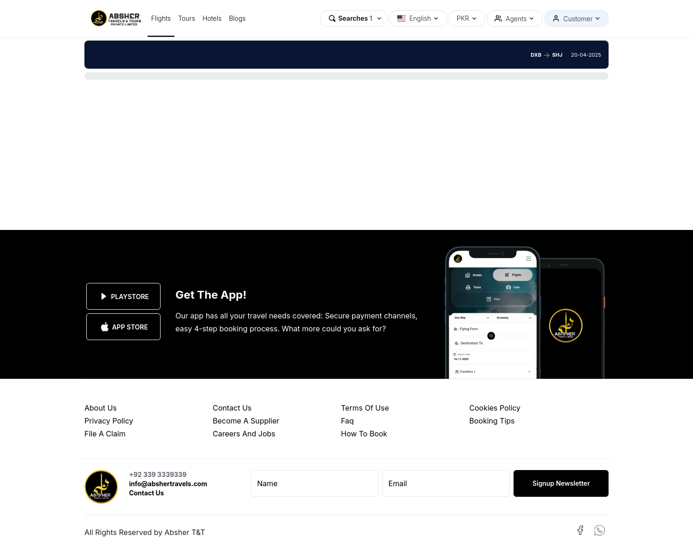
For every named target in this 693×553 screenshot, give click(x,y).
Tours (186, 18)
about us (100, 407)
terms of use (365, 407)
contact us (232, 407)
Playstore (123, 296)
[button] (354, 18)
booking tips (492, 420)
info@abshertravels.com (168, 484)
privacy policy (108, 420)
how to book (364, 433)
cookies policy (494, 407)
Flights (161, 18)
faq (347, 420)
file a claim (104, 433)
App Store (123, 326)
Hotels (212, 18)
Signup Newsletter (561, 483)
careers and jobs (244, 433)
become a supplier (246, 420)
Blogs (237, 18)
